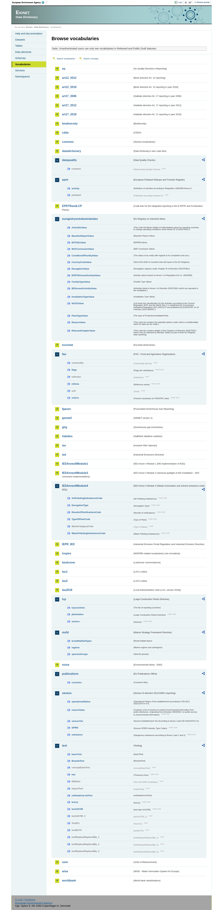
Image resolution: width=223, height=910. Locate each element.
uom (65, 862)
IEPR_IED (68, 544)
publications (70, 673)
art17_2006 (69, 96)
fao (64, 354)
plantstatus (77, 614)
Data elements (23, 52)
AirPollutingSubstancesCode (87, 498)
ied (64, 454)
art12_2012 (69, 77)
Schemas (20, 58)
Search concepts (90, 59)
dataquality (69, 160)
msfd (65, 632)
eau (73, 774)
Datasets (20, 39)
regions (76, 647)
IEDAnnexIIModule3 (75, 472)
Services (20, 70)
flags (74, 369)
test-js (75, 802)
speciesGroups (80, 654)
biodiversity (70, 123)
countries (77, 682)
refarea (75, 384)
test (64, 745)
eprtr (65, 179)
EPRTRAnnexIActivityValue (86, 275)
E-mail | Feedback (25, 899)
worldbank (69, 880)
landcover (68, 562)
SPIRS (75, 727)
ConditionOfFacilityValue (85, 255)
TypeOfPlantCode (81, 519)
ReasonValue (79, 322)
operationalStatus (81, 701)
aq (63, 68)
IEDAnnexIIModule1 (75, 463)
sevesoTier (77, 721)
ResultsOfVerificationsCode (86, 512)
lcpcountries (78, 607)
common (68, 141)
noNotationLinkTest (82, 795)
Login (180, 2)
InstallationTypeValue (83, 296)
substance (77, 734)
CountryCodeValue (81, 262)
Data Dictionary (41, 27)
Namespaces (22, 76)
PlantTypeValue (80, 315)
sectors (76, 621)
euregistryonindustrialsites (80, 218)
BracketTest (78, 761)
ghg (64, 427)
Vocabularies (23, 64)
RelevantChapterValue (83, 330)
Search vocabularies (66, 59)
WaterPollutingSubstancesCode (88, 533)
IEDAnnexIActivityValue (84, 288)
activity (75, 188)
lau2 (65, 580)
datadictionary (71, 151)
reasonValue (78, 710)
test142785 (77, 809)
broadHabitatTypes (82, 641)
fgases (66, 408)
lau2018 (67, 589)
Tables (18, 45)
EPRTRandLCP (72, 206)
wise (65, 871)
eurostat (67, 344)
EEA (29, 2)
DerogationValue (80, 268)
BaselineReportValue (83, 236)
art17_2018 (69, 114)
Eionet (29, 27)
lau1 (65, 571)
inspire (66, 553)
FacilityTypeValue (81, 281)
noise (65, 664)
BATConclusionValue (83, 249)
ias (64, 445)
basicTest (77, 754)
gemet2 (67, 417)
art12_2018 (69, 87)
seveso (66, 693)
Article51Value (79, 227)
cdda (65, 132)
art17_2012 (69, 105)
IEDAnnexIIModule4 (75, 485)
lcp (64, 599)
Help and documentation (28, 33)
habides (67, 436)
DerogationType (80, 505)
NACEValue (78, 303)
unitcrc (75, 397)
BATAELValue (79, 242)
